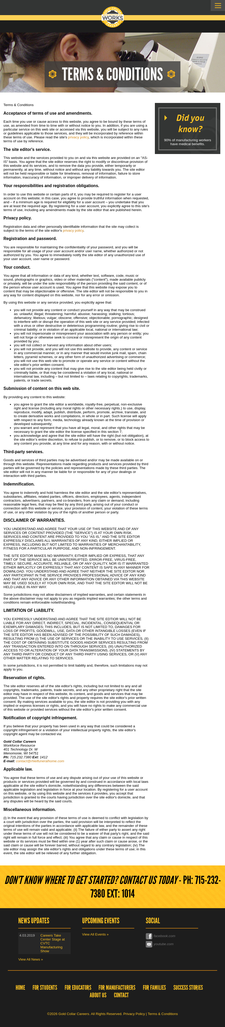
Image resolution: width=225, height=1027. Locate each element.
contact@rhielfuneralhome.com (40, 761)
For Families (154, 987)
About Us (98, 995)
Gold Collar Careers (112, 17)
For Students (45, 987)
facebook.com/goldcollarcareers (170, 936)
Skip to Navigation (218, 5)
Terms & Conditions (163, 1014)
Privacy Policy (134, 1014)
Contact (121, 995)
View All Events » (95, 934)
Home (20, 987)
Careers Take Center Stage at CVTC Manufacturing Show (52, 943)
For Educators (78, 987)
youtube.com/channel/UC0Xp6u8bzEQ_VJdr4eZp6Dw (172, 944)
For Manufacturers (117, 987)
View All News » (30, 959)
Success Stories (188, 987)
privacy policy (78, 137)
